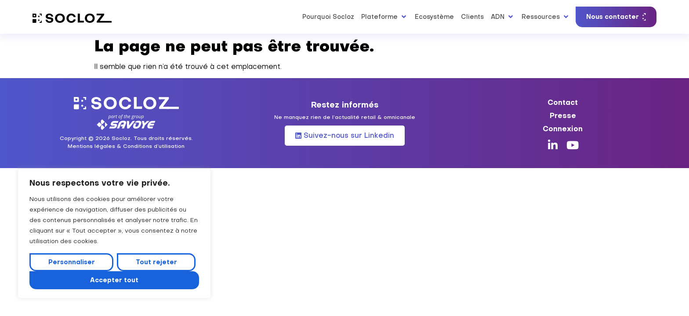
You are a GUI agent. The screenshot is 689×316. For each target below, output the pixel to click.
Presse (563, 115)
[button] (384, 16)
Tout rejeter (156, 262)
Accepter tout (114, 280)
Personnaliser (71, 262)
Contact (563, 102)
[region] (114, 233)
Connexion (563, 128)
